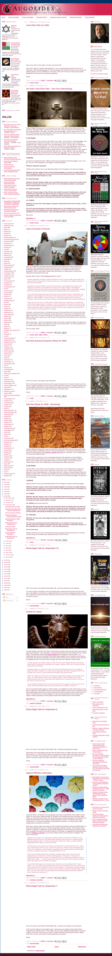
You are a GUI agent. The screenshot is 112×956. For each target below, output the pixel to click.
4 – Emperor (96, 685)
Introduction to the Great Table (15, 43)
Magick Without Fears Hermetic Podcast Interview (12, 158)
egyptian (6, 284)
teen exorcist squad (10, 440)
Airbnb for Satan (10, 526)
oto (5, 375)
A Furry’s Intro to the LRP (11, 213)
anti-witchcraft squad (10, 239)
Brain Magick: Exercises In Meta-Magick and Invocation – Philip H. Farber (101, 778)
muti (5, 357)
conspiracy (7, 275)
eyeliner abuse (8, 300)
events (6, 296)
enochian (7, 292)
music (6, 355)
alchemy (6, 231)
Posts (5, 597)
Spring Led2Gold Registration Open (9, 182)
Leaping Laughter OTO (52, 452)
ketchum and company (11, 330)
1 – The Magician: (98, 691)
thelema (6, 452)
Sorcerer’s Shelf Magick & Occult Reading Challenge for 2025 (100, 783)
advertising (7, 225)
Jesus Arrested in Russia (12, 512)
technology (7, 438)
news (5, 371)
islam (5, 326)
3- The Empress (97, 687)
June (7, 545)
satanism (7, 420)
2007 (5, 587)
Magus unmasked (98, 702)
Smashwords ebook (97, 675)
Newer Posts (31, 946)
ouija (5, 377)
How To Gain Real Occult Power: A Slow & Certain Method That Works (100, 820)
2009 (5, 583)
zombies (6, 475)
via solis (6, 457)
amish (6, 233)
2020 (5, 496)
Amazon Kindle (96, 673)
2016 (5, 567)
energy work (7, 290)
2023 (5, 489)
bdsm (5, 261)
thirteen (6, 454)
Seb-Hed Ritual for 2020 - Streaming (12, 519)
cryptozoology (8, 280)
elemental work (8, 286)
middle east (7, 349)
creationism (7, 277)
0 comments (50, 80)
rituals (6, 416)
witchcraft (7, 467)
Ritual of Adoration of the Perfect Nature (100, 751)
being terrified (52, 654)
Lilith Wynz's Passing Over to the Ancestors (101, 807)
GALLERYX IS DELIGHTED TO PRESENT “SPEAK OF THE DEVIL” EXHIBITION (12, 202)
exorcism (7, 298)
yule (5, 471)
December (9, 498)
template (6, 446)
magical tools (8, 340)
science (6, 422)
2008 (5, 585)
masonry (6, 346)
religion (6, 404)
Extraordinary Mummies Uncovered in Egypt (11, 206)
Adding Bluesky (9, 164)
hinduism (7, 316)
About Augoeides (13, 17)
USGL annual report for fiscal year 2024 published (12, 193)
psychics (6, 400)
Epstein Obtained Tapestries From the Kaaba (12, 215)
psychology (7, 402)
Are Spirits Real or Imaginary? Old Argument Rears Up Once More (100, 815)
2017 (5, 564)
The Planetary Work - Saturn (15, 59)
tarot (5, 436)
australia (6, 259)
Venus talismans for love (100, 707)
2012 (5, 576)
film (5, 302)
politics (6, 393)
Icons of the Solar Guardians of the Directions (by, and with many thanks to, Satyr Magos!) (101, 756)
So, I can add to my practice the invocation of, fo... (12, 130)
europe (6, 294)
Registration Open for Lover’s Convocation (10, 189)
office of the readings (10, 373)
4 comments (50, 701)
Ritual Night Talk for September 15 (11, 523)
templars (6, 444)
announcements (9, 237)
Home (3, 17)
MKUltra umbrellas (38, 833)
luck (5, 336)
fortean (6, 304)
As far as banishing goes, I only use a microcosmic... (12, 135)
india (5, 324)
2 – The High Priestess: (100, 689)
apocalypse (7, 241)
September (9, 504)
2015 (5, 569)
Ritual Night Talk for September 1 (11, 537)
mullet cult (7, 353)
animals (6, 235)
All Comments (8, 600)
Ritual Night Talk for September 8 (11, 529)
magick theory (8, 342)
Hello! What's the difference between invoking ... (12, 146)
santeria (6, 418)
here (63, 131)
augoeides (7, 257)
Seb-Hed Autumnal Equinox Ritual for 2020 (13, 515)
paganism (7, 379)
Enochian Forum (41, 17)
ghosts (6, 308)
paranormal (7, 381)
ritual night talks (9, 410)
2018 (5, 562)
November (9, 500)
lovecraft (6, 334)
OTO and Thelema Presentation (9, 167)
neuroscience (8, 363)
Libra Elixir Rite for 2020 (12, 506)
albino (6, 229)
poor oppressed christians (12, 395)
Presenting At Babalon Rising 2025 (11, 161)
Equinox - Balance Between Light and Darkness (101, 728)
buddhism (7, 267)
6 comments (50, 603)
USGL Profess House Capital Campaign (10, 186)
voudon (6, 459)
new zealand (7, 369)
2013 (5, 573)
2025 (5, 484)
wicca (5, 463)
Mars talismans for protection (98, 704)
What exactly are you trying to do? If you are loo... (12, 125)
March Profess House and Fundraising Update (12, 179)
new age (6, 367)
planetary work (8, 391)
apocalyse (7, 243)
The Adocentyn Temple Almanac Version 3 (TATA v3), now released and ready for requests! (101, 768)
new (5, 365)
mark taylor (7, 344)
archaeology (7, 245)
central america (8, 271)
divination (7, 282)
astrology (7, 251)
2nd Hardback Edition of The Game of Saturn (11, 210)
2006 (5, 590)
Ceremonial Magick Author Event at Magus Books (12, 170)
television (7, 442)
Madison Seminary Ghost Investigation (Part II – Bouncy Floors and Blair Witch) (100, 794)
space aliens (8, 430)
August (8, 541)
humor (6, 320)
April (7, 550)
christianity (7, 273)
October (8, 502)
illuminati (7, 322)
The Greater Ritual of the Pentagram (14, 92)
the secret (7, 450)
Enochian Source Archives (58, 17)
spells (6, 432)
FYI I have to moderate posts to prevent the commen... (11, 141)
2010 (5, 580)
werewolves (7, 461)
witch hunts (7, 465)
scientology (7, 424)
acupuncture (8, 223)
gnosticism (7, 310)
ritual (5, 408)
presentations (8, 398)
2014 (5, 571)
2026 (5, 482)
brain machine (8, 265)
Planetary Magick (14, 26)
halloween (7, 312)
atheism (6, 255)
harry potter (7, 314)
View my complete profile (100, 73)
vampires (7, 456)
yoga (5, 469)
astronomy (7, 253)
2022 (5, 491)
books (6, 263)
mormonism (7, 351)
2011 (5, 578)
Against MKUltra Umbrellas (10, 533)
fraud (5, 306)
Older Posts (82, 946)
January (8, 557)
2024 (5, 487)
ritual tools (7, 414)
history (6, 318)
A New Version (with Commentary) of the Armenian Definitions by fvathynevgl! (100, 746)
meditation (7, 347)
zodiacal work (8, 473)
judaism (6, 328)
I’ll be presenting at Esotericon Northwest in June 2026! (100, 762)
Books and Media (27, 17)
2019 (5, 560)
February (8, 554)
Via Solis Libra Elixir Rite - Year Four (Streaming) (13, 509)
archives (6, 247)
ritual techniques (9, 412)
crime (5, 278)
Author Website (90, 17)
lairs (5, 332)
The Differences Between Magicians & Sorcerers (100, 825)
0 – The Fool (96, 693)
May (7, 548)
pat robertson (8, 383)
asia (5, 249)
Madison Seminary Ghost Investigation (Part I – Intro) (101, 799)
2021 (5, 493)
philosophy (7, 389)
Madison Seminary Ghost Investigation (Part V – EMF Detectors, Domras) (101, 788)
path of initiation (9, 385)
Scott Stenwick (97, 46)
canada (6, 269)
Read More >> (30, 218)
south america (8, 428)
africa (5, 227)
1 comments (50, 877)
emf (5, 288)
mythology (7, 359)
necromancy (7, 361)
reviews (6, 406)
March (8, 552)
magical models (9, 338)
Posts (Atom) (40, 950)
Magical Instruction (76, 17)
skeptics (6, 426)
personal (6, 387)
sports (6, 434)
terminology (7, 448)
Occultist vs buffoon (99, 712)
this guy (48, 276)
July (7, 543)
